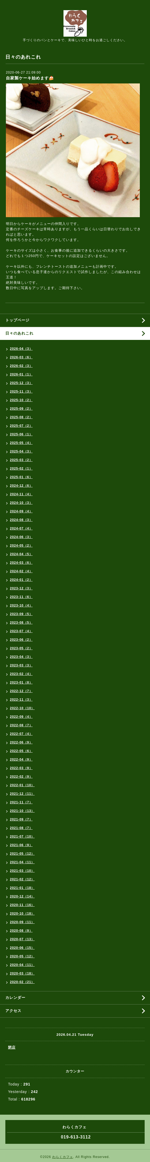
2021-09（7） (21, 819)
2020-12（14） (22, 896)
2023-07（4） (21, 631)
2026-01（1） (21, 374)
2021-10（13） (22, 811)
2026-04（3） (21, 349)
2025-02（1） (21, 468)
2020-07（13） (22, 939)
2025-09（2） (21, 409)
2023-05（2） (21, 648)
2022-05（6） (21, 751)
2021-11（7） (21, 802)
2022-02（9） (21, 776)
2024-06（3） (21, 537)
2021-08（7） (21, 828)
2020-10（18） (22, 913)
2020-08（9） (21, 931)
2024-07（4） (21, 528)
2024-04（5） (21, 554)
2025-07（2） (21, 426)
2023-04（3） (21, 657)
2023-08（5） (21, 622)
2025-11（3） (21, 391)
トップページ (17, 320)
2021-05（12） (22, 854)
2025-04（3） (21, 451)
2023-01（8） (21, 682)
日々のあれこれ (19, 333)
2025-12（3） (21, 383)
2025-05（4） (21, 443)
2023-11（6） (21, 597)
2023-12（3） (21, 588)
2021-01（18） (22, 888)
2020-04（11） (22, 965)
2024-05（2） (21, 545)
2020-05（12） (22, 956)
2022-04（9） (21, 759)
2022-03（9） (21, 768)
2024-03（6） (21, 563)
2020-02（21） (22, 982)
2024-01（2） (21, 580)
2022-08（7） (21, 725)
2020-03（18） (22, 973)
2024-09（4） (21, 511)
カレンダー (15, 997)
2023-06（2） (21, 640)
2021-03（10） (22, 871)
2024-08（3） (21, 520)
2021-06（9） (21, 845)
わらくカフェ (62, 1157)
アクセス (13, 1010)
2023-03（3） (21, 665)
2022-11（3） (21, 699)
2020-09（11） (22, 922)
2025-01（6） (21, 477)
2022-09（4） (21, 717)
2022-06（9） (21, 742)
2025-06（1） (21, 434)
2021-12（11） (22, 794)
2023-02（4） (21, 674)
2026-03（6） (21, 357)
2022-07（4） (21, 734)
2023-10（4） (21, 605)
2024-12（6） (21, 486)
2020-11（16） (22, 905)
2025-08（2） (21, 417)
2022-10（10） (22, 708)
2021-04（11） (22, 862)
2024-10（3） (21, 503)
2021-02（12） (22, 879)
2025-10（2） (21, 400)
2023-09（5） (21, 614)
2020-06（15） (22, 948)
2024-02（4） (21, 571)
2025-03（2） (21, 460)
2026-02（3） (21, 366)
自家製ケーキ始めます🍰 (30, 78)
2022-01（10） (22, 785)
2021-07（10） (22, 836)
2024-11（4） (21, 494)
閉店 (12, 1047)
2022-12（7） (21, 691)
